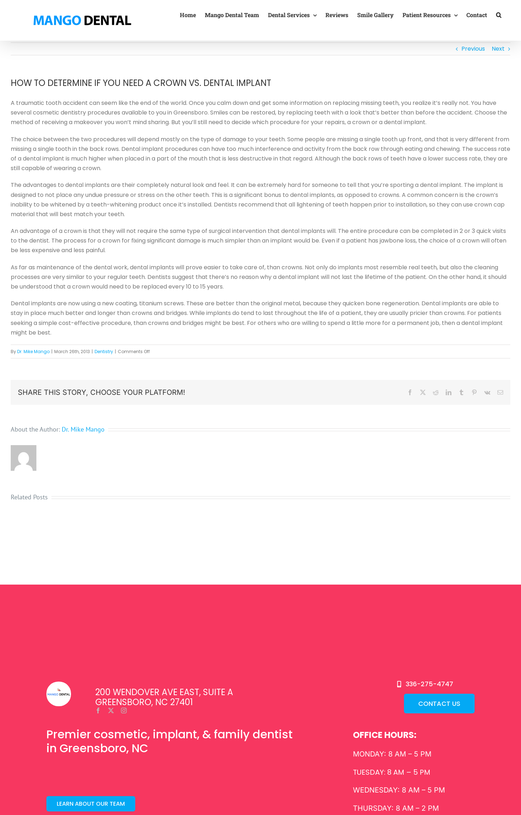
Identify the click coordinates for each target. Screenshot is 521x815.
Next (498, 49)
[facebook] (98, 710)
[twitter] (111, 710)
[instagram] (124, 710)
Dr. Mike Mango (33, 351)
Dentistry (104, 351)
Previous (473, 49)
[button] (498, 15)
